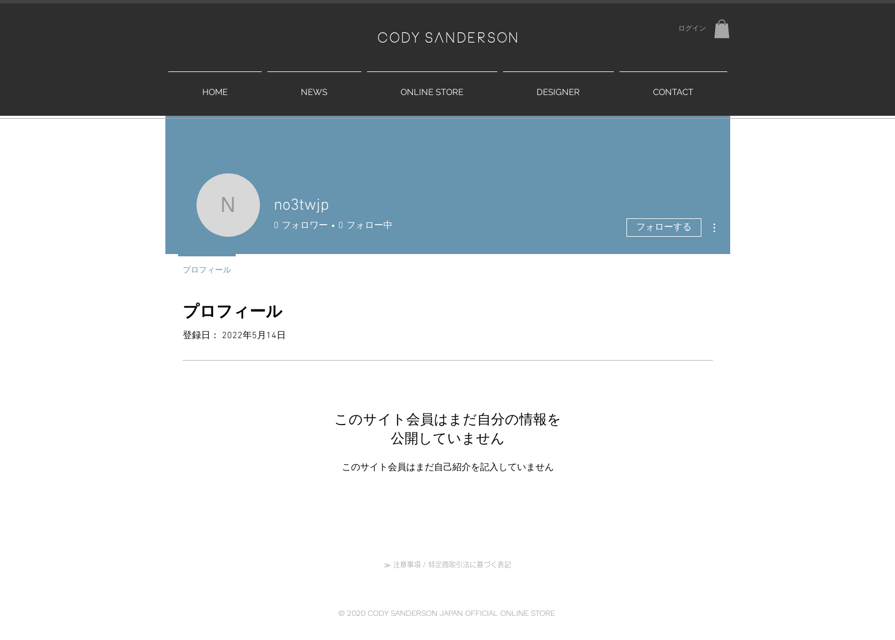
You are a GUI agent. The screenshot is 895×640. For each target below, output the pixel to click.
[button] (722, 29)
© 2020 (353, 613)
